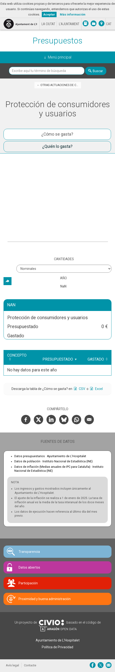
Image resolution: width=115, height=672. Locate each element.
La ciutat (48, 24)
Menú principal (59, 57)
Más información (72, 14)
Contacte (30, 665)
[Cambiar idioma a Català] (108, 24)
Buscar (98, 71)
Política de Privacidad (57, 647)
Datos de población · (53, 461)
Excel (98, 389)
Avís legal (12, 665)
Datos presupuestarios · (50, 456)
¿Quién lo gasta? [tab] (57, 146)
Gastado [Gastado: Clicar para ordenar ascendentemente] (96, 359)
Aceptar (49, 14)
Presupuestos (57, 41)
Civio (51, 622)
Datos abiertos (29, 567)
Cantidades (64, 259)
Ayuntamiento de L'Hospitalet (58, 640)
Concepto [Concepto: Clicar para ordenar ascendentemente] (17, 355)
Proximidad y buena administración (45, 599)
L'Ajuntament (69, 24)
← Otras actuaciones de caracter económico (59, 85)
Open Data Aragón (57, 628)
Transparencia (29, 552)
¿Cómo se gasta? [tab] (57, 134)
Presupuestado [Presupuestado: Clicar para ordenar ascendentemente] (57, 359)
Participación (28, 583)
